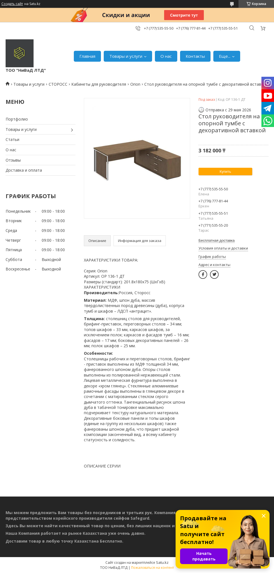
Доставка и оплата (24, 170)
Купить (225, 171)
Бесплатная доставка (217, 240)
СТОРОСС (58, 84)
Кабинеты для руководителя (98, 84)
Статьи (12, 139)
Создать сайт (12, 4)
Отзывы (13, 160)
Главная (87, 56)
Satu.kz (162, 562)
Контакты (195, 56)
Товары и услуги (125, 56)
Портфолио (17, 119)
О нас (166, 56)
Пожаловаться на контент (152, 567)
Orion (135, 84)
